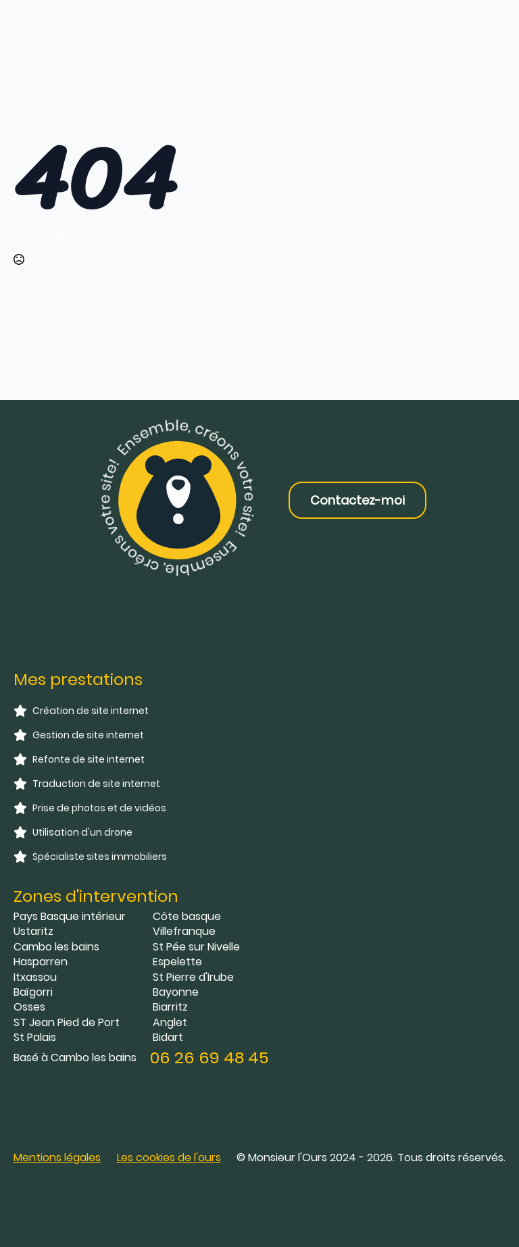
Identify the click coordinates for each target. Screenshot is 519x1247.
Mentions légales (57, 1157)
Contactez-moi (357, 500)
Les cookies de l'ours (169, 1157)
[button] (169, 1157)
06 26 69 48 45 (209, 1057)
